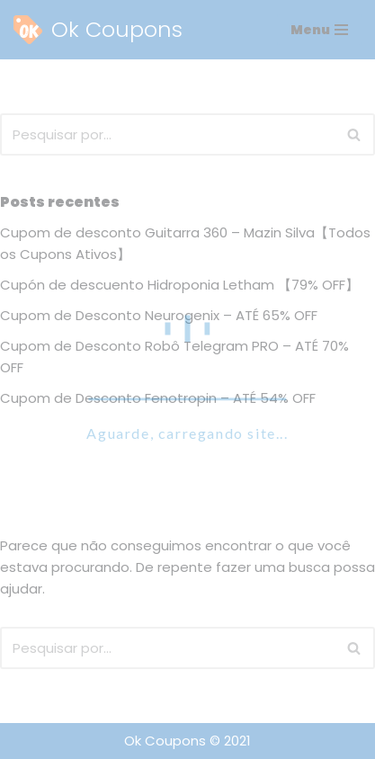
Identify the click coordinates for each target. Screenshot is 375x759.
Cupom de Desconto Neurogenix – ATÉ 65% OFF (158, 315)
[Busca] (167, 134)
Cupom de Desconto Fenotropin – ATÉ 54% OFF (158, 397)
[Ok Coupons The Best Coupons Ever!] (98, 30)
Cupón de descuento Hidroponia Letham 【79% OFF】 (179, 284)
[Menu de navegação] (319, 29)
